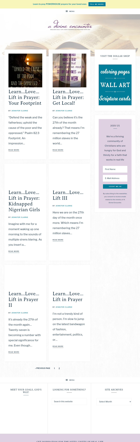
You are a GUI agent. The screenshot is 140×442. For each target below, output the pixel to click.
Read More (13, 150)
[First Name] (115, 169)
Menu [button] (72, 11)
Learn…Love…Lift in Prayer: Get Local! (68, 97)
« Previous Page (42, 368)
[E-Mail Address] (115, 178)
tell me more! (97, 4)
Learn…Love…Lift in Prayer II (23, 299)
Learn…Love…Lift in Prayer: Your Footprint (24, 97)
